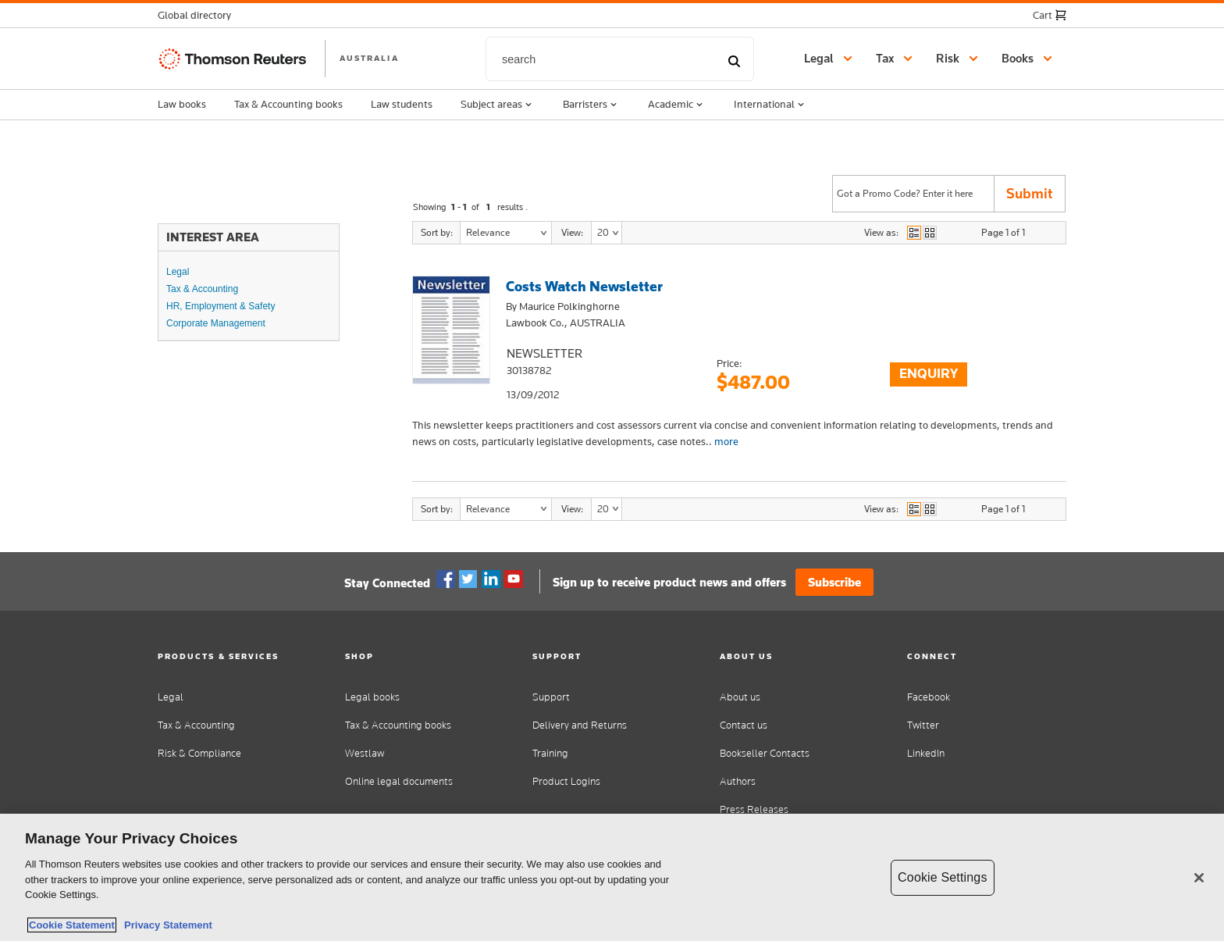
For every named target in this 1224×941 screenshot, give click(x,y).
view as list (914, 233)
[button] (199, 15)
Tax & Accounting (202, 288)
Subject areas (498, 104)
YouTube (513, 579)
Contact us (743, 725)
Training (550, 753)
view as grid (930, 233)
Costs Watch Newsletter (584, 286)
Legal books (372, 697)
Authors (738, 781)
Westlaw (364, 753)
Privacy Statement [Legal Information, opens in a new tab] (165, 925)
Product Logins (566, 781)
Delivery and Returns (579, 725)
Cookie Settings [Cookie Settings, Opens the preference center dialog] (942, 877)
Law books (182, 104)
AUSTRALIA (369, 57)
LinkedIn (926, 753)
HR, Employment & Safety (220, 306)
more (726, 441)
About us (740, 697)
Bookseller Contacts (764, 753)
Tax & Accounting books (288, 104)
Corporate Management (215, 323)
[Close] (1199, 878)
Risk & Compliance (199, 753)
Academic (677, 104)
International (770, 104)
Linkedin (491, 579)
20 (603, 232)
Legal (177, 271)
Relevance (488, 232)
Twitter (468, 579)
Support (551, 697)
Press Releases (754, 809)
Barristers (591, 104)
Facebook (445, 579)
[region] (612, 877)
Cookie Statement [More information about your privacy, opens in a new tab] (72, 925)
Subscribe (834, 582)
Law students (401, 104)
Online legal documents (399, 781)
